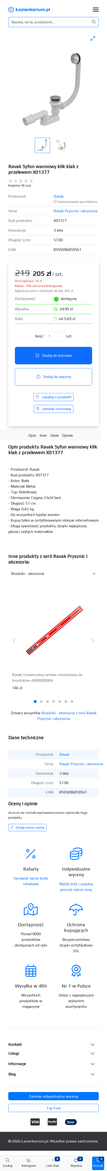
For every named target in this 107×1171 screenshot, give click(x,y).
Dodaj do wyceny (53, 376)
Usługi (13, 1053)
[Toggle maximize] (93, 38)
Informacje (17, 1064)
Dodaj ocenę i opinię (27, 827)
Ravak (59, 196)
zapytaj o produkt (54, 397)
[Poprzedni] (14, 641)
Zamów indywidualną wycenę (53, 1096)
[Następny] (93, 641)
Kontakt (15, 1044)
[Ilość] (54, 336)
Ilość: (39, 336)
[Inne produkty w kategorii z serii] (53, 573)
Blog (12, 1074)
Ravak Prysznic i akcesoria (75, 211)
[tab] (35, 701)
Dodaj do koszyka (53, 355)
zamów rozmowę (53, 409)
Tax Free (53, 1108)
